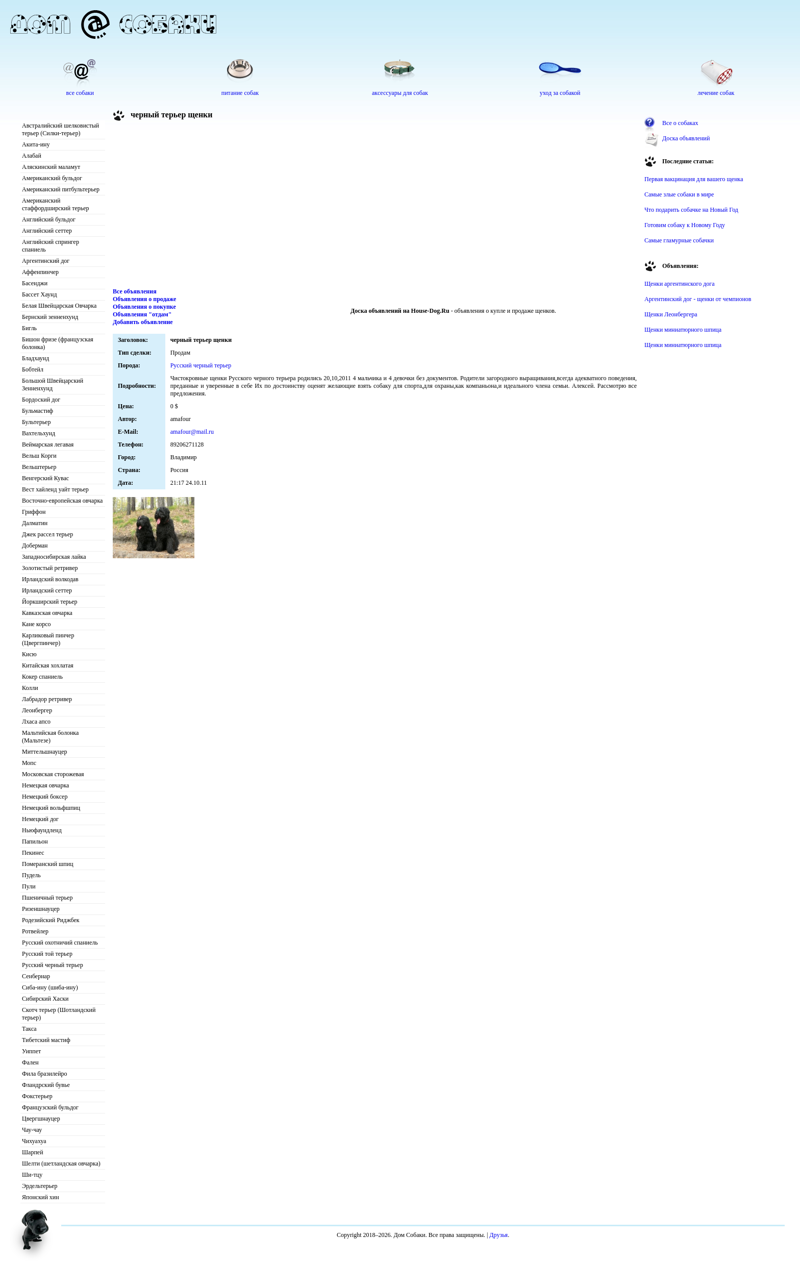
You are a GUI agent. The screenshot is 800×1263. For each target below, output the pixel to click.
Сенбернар (36, 976)
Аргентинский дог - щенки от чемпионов (698, 299)
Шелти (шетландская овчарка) (61, 1163)
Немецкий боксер (44, 796)
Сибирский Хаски (45, 998)
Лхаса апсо (36, 721)
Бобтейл (32, 369)
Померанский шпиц (47, 864)
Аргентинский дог (45, 260)
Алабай (31, 155)
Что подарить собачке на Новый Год (691, 209)
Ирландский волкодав (50, 579)
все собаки (80, 92)
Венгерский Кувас (45, 478)
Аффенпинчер (40, 272)
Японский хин (40, 1197)
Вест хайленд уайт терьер (55, 489)
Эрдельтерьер (40, 1186)
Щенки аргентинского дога (679, 283)
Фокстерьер (37, 1096)
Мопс (29, 762)
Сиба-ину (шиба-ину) (50, 987)
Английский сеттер (47, 230)
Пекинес (33, 852)
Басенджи (34, 283)
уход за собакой (560, 92)
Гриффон (34, 511)
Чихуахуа (34, 1141)
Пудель (31, 875)
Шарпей (32, 1152)
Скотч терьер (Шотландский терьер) (58, 1013)
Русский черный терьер (52, 965)
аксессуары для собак (400, 92)
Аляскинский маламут (51, 166)
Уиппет (31, 1051)
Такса (29, 1028)
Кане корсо (36, 624)
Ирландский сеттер (47, 590)
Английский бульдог (49, 219)
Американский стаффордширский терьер (55, 204)
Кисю (29, 654)
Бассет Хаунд (39, 294)
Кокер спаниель (42, 676)
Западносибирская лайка (54, 556)
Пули (29, 886)
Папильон (35, 841)
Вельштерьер (39, 466)
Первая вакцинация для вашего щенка (693, 179)
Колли (30, 687)
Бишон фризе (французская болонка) (57, 343)
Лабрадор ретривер (47, 699)
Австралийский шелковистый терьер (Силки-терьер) (60, 129)
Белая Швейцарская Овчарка (59, 305)
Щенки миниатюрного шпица (682, 329)
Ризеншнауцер (41, 908)
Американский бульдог (52, 178)
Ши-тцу (32, 1174)
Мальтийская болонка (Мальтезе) (50, 736)
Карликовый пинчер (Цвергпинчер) (48, 639)
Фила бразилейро (44, 1073)
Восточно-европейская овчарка (62, 500)
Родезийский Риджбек (51, 920)
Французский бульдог (50, 1107)
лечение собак (715, 92)
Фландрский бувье (46, 1084)
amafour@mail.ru (192, 431)
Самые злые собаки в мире (679, 194)
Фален (30, 1062)
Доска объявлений (686, 138)
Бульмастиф (37, 410)
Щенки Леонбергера (670, 314)
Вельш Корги (39, 455)
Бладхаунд (35, 358)
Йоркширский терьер (50, 601)
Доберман (35, 545)
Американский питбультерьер (60, 189)
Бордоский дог (41, 399)
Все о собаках (680, 123)
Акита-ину (35, 144)
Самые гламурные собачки (679, 240)
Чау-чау (32, 1129)
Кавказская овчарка (47, 612)
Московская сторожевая (53, 774)
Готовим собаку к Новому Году (684, 225)
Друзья (498, 1235)
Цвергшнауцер (41, 1118)
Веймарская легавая (47, 444)
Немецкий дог (40, 819)
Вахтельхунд (38, 433)
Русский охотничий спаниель (60, 942)
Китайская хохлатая (47, 665)
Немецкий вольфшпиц (51, 807)
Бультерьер (36, 422)
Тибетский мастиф (46, 1040)
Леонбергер (37, 710)
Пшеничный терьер (47, 897)
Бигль (29, 328)
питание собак (240, 92)
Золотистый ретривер (50, 568)
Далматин (34, 523)
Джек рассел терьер (47, 534)
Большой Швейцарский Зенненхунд (52, 384)
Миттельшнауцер (44, 751)
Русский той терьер (47, 953)
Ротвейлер (35, 931)
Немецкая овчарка (45, 785)
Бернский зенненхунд (50, 316)
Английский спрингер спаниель (50, 245)
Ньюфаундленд (42, 830)
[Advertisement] (375, 206)
